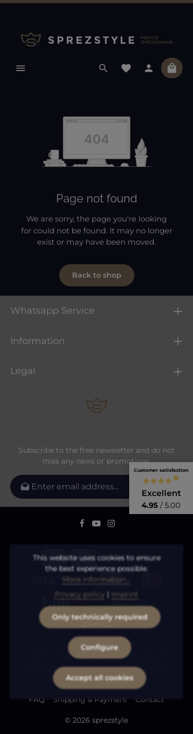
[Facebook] (83, 525)
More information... (96, 595)
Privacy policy (80, 609)
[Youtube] (97, 525)
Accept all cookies (99, 693)
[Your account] (148, 68)
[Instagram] (111, 525)
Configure (99, 663)
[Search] (103, 68)
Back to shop (96, 275)
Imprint (124, 609)
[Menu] (20, 68)
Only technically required (100, 632)
